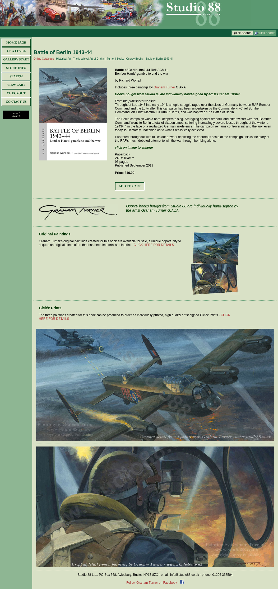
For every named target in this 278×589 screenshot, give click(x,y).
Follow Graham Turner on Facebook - (153, 583)
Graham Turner (164, 87)
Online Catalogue (44, 58)
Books (120, 58)
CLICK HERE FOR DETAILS (153, 245)
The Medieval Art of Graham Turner (94, 58)
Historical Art (63, 58)
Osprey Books (134, 58)
